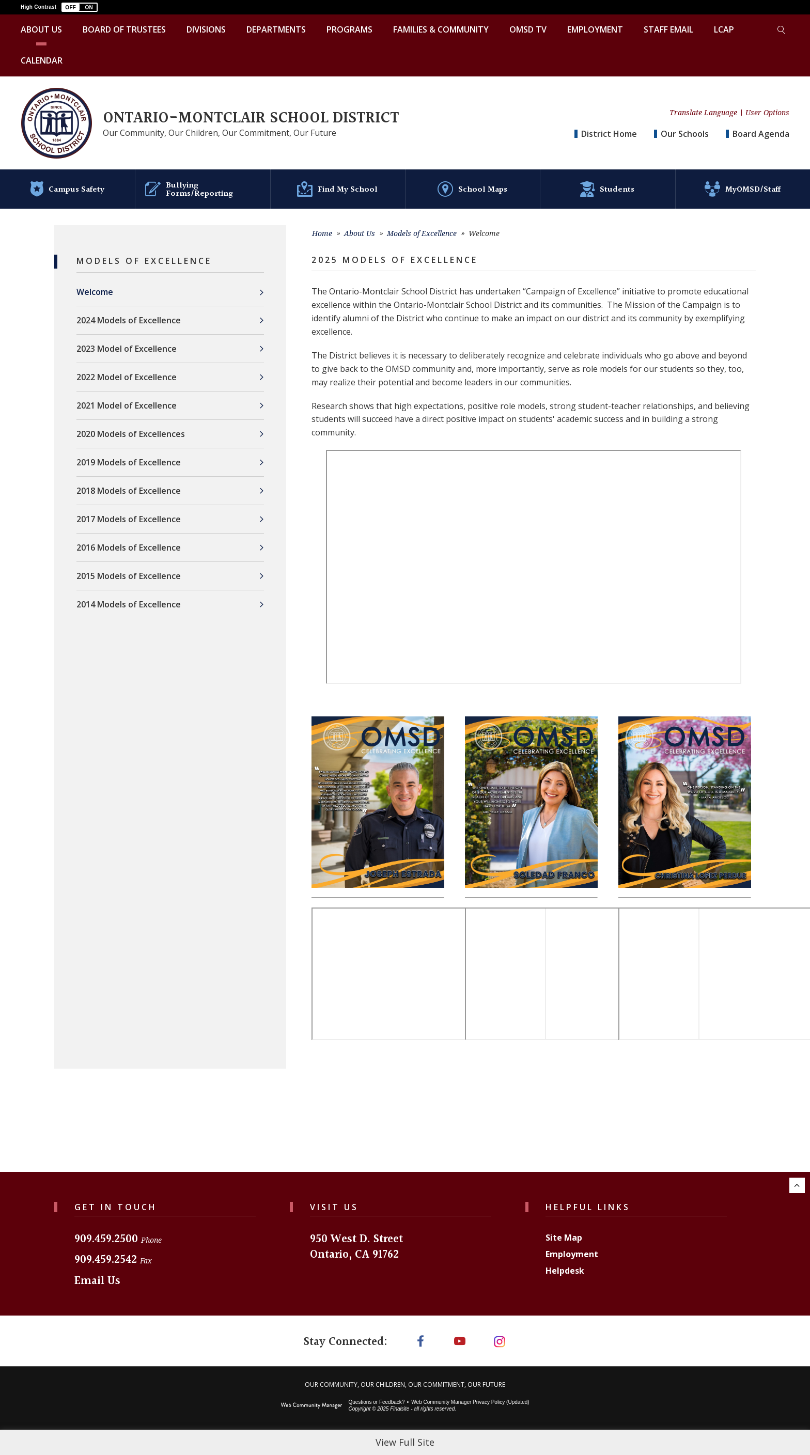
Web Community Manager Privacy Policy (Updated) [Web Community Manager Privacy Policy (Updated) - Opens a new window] (470, 1403)
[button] (79, 7)
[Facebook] (418, 1341)
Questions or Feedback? (376, 1403)
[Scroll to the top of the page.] (797, 1185)
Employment (572, 1254)
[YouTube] (460, 1341)
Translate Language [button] (703, 112)
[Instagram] (502, 1341)
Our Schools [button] (685, 134)
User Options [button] (767, 112)
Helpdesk (565, 1270)
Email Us (97, 1281)
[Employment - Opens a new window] (595, 29)
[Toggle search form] (781, 29)
